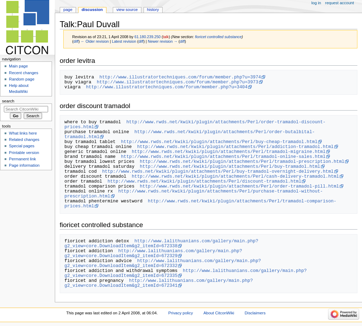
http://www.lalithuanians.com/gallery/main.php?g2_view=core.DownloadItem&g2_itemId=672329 (153, 253)
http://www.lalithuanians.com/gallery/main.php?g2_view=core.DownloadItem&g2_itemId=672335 (185, 273)
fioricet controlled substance (218, 37)
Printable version (24, 152)
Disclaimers (255, 313)
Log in (316, 3)
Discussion (92, 9)
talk (166, 37)
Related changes (24, 139)
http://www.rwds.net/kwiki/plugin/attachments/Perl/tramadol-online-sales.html (223, 156)
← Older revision (95, 41)
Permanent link (22, 159)
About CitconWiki (218, 313)
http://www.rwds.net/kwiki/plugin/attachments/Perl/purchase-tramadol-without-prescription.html (193, 193)
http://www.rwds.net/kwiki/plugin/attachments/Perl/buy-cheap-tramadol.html (219, 141)
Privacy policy (180, 313)
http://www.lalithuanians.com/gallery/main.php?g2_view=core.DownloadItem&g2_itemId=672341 (158, 283)
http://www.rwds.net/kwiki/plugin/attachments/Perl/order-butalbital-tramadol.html (189, 134)
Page (67, 9)
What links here (23, 133)
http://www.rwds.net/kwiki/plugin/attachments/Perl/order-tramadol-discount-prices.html (194, 124)
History (153, 9)
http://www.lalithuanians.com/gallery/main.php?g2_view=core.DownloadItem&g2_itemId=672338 (161, 243)
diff (76, 41)
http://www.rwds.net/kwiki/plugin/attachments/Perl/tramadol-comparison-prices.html (200, 203)
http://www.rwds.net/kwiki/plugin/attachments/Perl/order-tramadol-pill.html (239, 186)
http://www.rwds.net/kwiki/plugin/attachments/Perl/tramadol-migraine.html (229, 151)
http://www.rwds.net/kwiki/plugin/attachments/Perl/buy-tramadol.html (230, 166)
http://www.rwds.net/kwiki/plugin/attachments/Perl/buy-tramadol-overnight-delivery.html (218, 171)
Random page (21, 79)
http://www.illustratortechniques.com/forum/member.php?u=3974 (180, 77)
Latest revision (124, 41)
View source (127, 9)
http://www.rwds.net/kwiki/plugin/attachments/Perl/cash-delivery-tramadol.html (235, 176)
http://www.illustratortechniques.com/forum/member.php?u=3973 (177, 82)
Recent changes (23, 73)
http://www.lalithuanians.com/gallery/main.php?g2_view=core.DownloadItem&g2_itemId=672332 (162, 263)
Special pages (21, 146)
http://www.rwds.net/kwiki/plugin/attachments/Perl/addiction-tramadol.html (235, 146)
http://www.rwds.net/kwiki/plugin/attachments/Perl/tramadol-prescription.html (242, 161)
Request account (339, 3)
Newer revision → (162, 41)
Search (8, 101)
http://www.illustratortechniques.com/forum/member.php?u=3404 (166, 87)
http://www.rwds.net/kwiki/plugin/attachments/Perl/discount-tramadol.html (204, 181)
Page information (24, 165)
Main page (18, 66)
